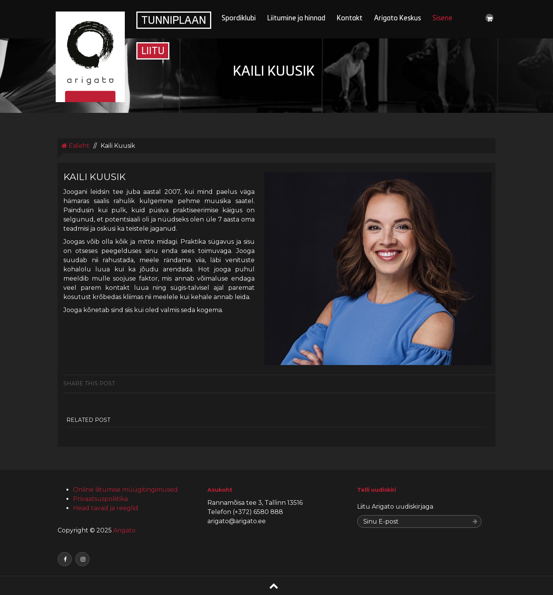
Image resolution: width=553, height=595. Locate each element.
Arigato (124, 530)
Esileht (75, 145)
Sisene (442, 18)
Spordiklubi (239, 18)
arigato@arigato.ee (236, 521)
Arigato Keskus (397, 18)
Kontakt (350, 18)
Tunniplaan (173, 21)
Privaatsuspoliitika (100, 498)
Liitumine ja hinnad (296, 18)
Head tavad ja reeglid (105, 508)
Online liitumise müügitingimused (125, 489)
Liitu (152, 51)
